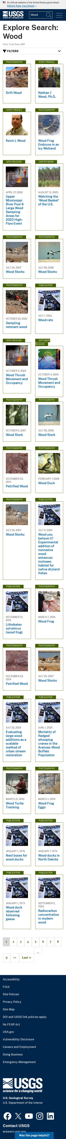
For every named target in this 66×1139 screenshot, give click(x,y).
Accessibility (11, 979)
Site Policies (11, 994)
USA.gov (8, 1032)
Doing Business (13, 1054)
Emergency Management (19, 1062)
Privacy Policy (12, 1002)
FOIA (6, 987)
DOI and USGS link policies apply (25, 1017)
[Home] (13, 17)
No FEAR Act (11, 1024)
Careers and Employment (19, 1047)
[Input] (40, 14)
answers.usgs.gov (14, 1131)
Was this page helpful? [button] (34, 1135)
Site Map (9, 1009)
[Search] (48, 14)
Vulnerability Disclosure (18, 1039)
